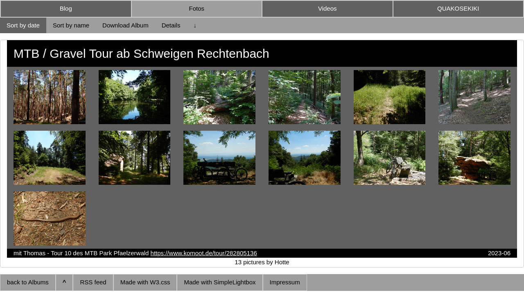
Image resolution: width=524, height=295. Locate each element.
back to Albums (28, 282)
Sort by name (71, 25)
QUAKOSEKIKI (458, 8)
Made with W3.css (145, 282)
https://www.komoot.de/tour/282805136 (204, 253)
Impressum (285, 282)
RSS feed (93, 282)
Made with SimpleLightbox (219, 282)
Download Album (125, 25)
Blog (66, 8)
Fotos (196, 8)
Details (171, 25)
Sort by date (23, 25)
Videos (327, 8)
